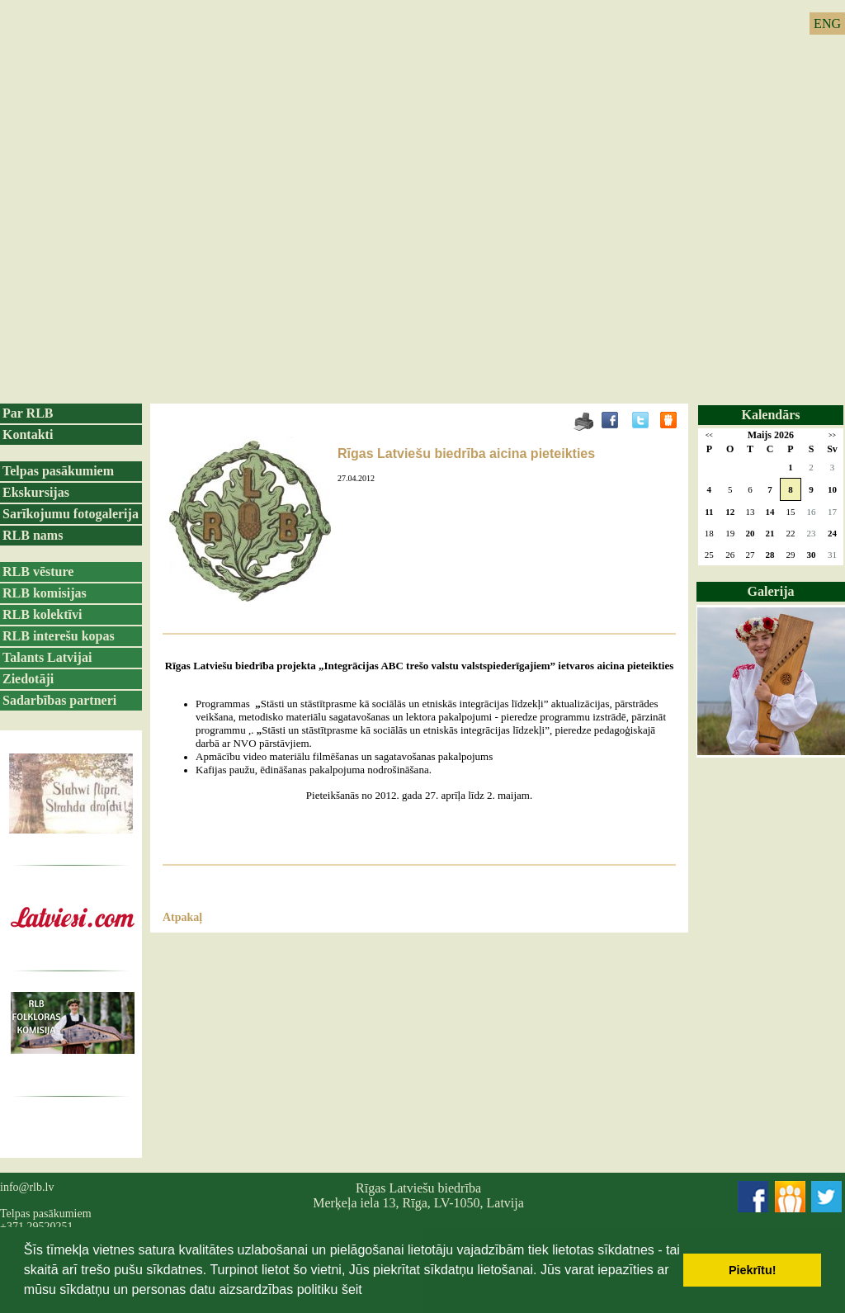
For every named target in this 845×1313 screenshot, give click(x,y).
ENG (827, 24)
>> (832, 435)
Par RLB (27, 413)
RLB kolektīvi (42, 614)
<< (709, 435)
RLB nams (32, 535)
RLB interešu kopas (58, 636)
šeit (352, 1289)
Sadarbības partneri (59, 700)
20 (749, 533)
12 (729, 512)
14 (770, 512)
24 (832, 533)
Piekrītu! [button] (753, 1270)
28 (770, 555)
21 (770, 533)
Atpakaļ (182, 917)
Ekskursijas (35, 492)
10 (832, 489)
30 (810, 555)
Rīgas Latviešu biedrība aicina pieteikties (466, 453)
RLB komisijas (44, 593)
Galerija (771, 591)
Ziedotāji (28, 679)
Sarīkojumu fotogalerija (70, 514)
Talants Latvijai (47, 657)
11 (709, 512)
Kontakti (27, 434)
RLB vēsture (37, 571)
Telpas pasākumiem (58, 471)
